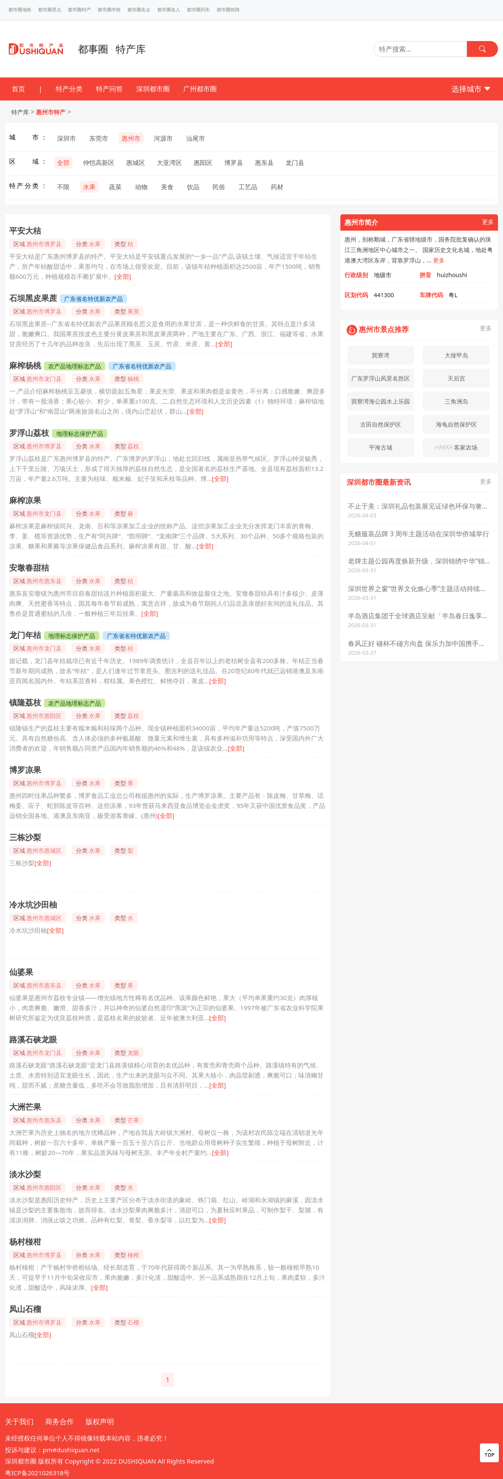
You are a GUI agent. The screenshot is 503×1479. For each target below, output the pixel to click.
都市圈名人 (168, 10)
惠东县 (264, 162)
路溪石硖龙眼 (33, 1039)
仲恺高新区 (98, 162)
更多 (488, 222)
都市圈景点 (49, 10)
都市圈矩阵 (228, 10)
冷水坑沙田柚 (33, 904)
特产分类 (69, 88)
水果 (89, 187)
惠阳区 (203, 162)
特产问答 (109, 88)
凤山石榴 (25, 1309)
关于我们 (19, 1421)
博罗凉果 (25, 769)
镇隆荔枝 (25, 702)
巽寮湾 (380, 355)
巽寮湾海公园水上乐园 (380, 401)
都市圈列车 (198, 10)
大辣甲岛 (456, 355)
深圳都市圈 (153, 88)
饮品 (193, 187)
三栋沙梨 (25, 837)
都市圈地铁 (19, 10)
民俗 (219, 187)
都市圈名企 (138, 10)
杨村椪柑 (25, 1241)
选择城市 (471, 89)
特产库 (20, 112)
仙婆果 (21, 972)
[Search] (420, 49)
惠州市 (131, 138)
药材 (277, 187)
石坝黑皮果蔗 (33, 298)
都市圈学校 (109, 10)
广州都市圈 (200, 88)
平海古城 (380, 447)
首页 (18, 88)
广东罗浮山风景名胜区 (380, 378)
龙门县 (294, 162)
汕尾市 (195, 138)
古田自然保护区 (380, 424)
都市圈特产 (79, 10)
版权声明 (100, 1421)
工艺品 (248, 187)
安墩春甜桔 (29, 567)
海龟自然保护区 (456, 424)
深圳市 (66, 138)
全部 (63, 162)
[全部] (122, 276)
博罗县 (233, 162)
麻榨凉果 (25, 500)
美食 (167, 187)
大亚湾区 (169, 162)
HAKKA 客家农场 (456, 447)
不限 (63, 187)
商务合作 (59, 1421)
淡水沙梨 (25, 1174)
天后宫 (456, 378)
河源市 (163, 138)
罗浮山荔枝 (29, 432)
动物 (141, 187)
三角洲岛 (456, 401)
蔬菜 (115, 187)
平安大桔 (25, 230)
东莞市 (98, 138)
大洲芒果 (25, 1106)
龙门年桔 (25, 635)
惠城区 (135, 162)
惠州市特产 (50, 112)
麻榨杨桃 (25, 365)
